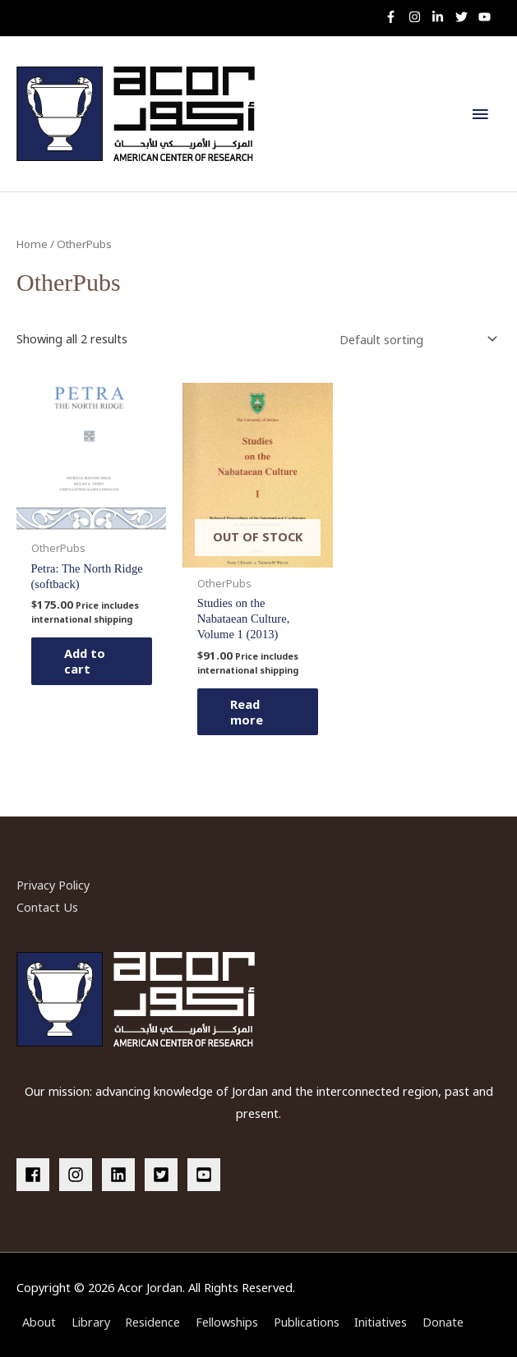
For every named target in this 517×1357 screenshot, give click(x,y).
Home (32, 244)
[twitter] (465, 17)
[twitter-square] (164, 1174)
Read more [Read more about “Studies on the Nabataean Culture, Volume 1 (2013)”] (246, 712)
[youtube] (486, 17)
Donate (443, 1321)
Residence (152, 1321)
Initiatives (380, 1321)
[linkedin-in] (442, 17)
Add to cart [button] (84, 661)
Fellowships (227, 1321)
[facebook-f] (395, 17)
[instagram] (419, 17)
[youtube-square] (206, 1174)
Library (91, 1321)
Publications (306, 1321)
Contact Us (47, 907)
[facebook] (36, 1174)
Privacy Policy (53, 884)
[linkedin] (121, 1174)
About (39, 1321)
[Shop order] (415, 338)
